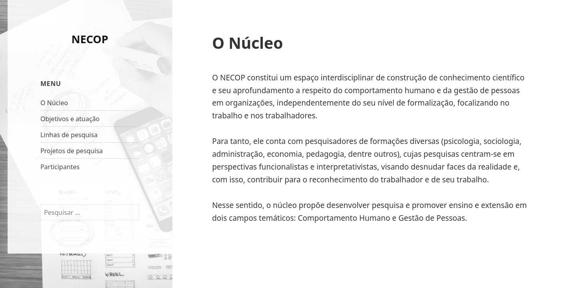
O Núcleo (54, 102)
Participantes (60, 166)
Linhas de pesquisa (69, 134)
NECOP (90, 39)
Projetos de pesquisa (71, 150)
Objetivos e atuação (70, 118)
